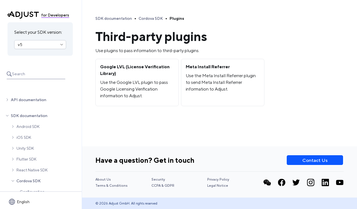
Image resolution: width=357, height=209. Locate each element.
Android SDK (28, 126)
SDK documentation (29, 115)
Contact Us (315, 160)
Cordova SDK (28, 181)
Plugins (177, 18)
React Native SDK (32, 170)
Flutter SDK (26, 159)
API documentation (28, 100)
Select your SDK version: (38, 32)
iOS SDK (23, 137)
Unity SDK (25, 148)
